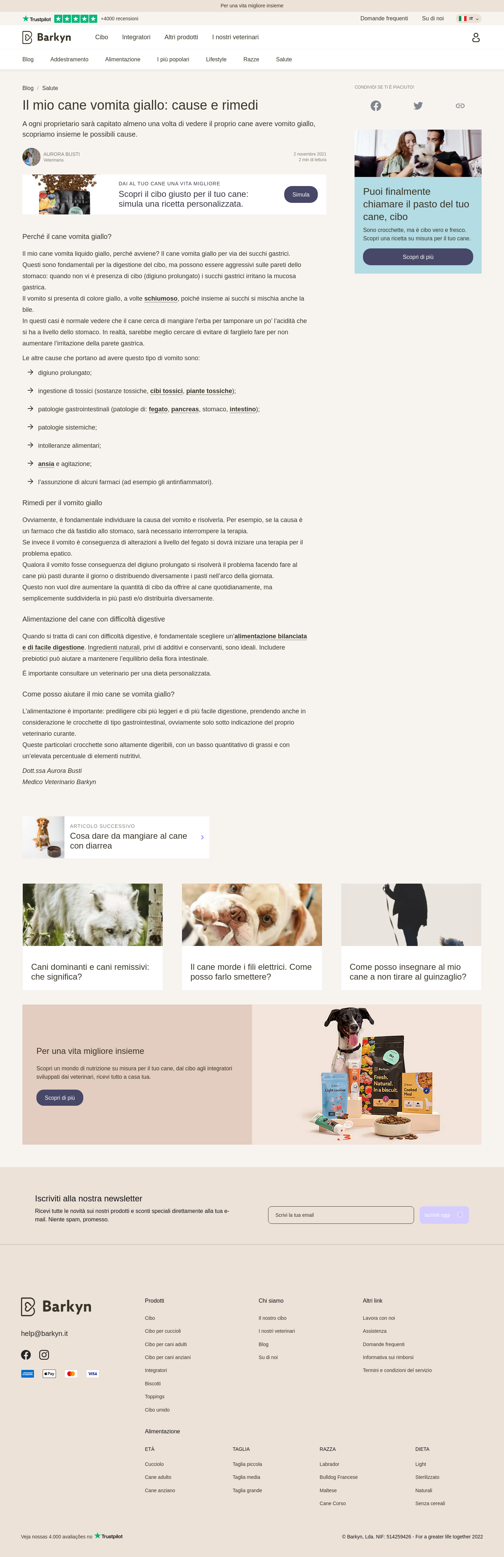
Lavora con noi (379, 1318)
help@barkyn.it (44, 1333)
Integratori (136, 37)
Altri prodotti (181, 37)
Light (420, 1464)
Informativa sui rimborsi (388, 1357)
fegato (158, 409)
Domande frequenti (384, 18)
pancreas (185, 409)
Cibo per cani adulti (166, 1344)
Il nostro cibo (272, 1318)
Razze (251, 59)
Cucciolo (154, 1464)
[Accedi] (476, 37)
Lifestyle (216, 59)
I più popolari (173, 59)
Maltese (328, 1490)
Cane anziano (160, 1490)
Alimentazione (123, 59)
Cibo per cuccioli (163, 1331)
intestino (243, 409)
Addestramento (69, 59)
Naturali (423, 1490)
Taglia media (246, 1477)
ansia (46, 463)
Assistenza (375, 1331)
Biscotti (153, 1383)
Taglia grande (247, 1490)
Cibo (101, 37)
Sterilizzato (427, 1477)
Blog (28, 59)
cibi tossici (166, 391)
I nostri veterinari (235, 37)
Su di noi (433, 18)
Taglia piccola (247, 1464)
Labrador (329, 1464)
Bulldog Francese (339, 1477)
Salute (284, 59)
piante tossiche (209, 391)
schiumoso (160, 298)
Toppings (154, 1396)
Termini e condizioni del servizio (397, 1370)
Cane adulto (158, 1477)
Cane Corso (333, 1503)
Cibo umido (157, 1410)
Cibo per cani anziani (168, 1357)
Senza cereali (430, 1503)
